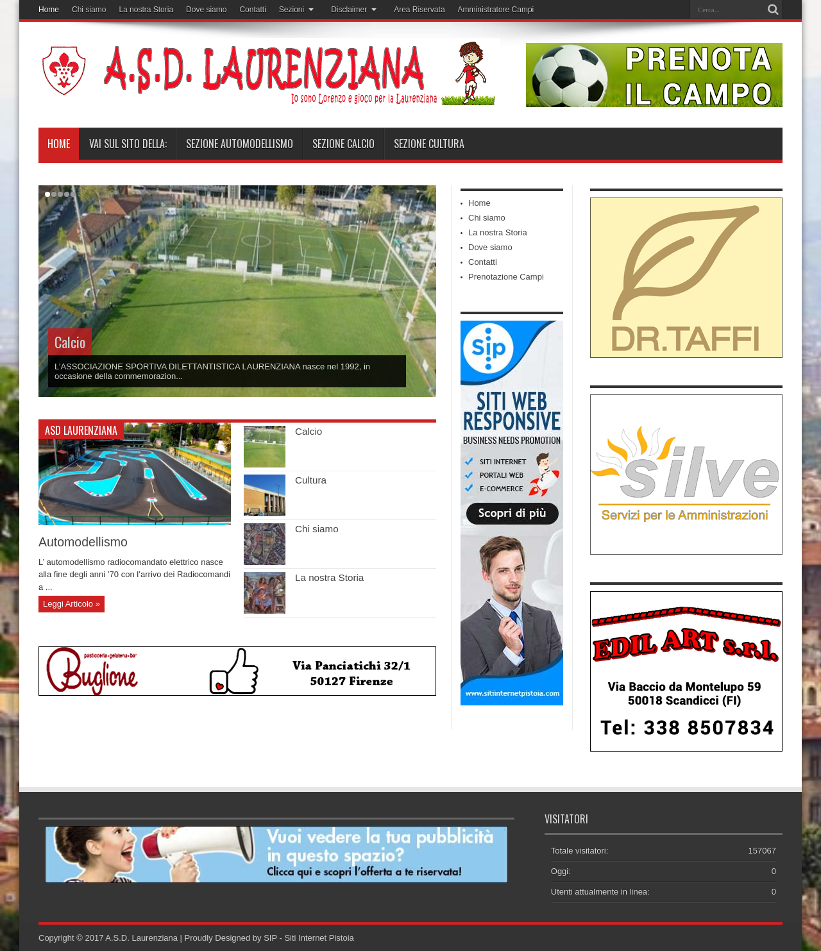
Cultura (310, 480)
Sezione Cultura (429, 143)
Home (48, 9)
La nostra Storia (146, 9)
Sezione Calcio (343, 143)
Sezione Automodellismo (239, 143)
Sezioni (296, 9)
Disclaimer (354, 9)
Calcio (70, 342)
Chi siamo (89, 9)
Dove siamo (206, 9)
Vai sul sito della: (128, 143)
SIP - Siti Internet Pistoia (309, 938)
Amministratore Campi (496, 9)
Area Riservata (419, 9)
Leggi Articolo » (71, 604)
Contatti (252, 9)
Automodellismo (83, 542)
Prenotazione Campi (506, 277)
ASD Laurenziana (81, 430)
